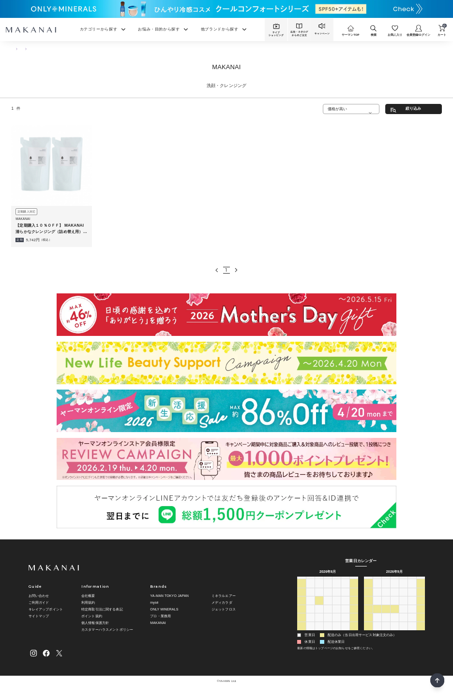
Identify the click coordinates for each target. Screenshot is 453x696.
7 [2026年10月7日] (394, 632)
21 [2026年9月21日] (377, 615)
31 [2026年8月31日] (310, 632)
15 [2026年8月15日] (354, 607)
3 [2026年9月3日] (336, 632)
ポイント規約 (91, 616)
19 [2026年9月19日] (421, 607)
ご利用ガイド (39, 602)
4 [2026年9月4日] (345, 632)
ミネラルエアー (223, 595)
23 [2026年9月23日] (394, 615)
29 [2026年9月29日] (386, 623)
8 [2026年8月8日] (354, 598)
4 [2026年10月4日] (368, 632)
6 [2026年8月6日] (336, 598)
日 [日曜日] (301, 581)
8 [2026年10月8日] (403, 632)
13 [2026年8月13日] (336, 607)
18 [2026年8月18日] (319, 615)
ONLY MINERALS (164, 609)
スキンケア (34, 48)
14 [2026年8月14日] (345, 607)
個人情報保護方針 (95, 622)
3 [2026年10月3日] (421, 623)
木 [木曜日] (336, 581)
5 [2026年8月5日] (328, 598)
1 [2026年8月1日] (354, 590)
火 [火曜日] (319, 581)
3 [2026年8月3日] (310, 598)
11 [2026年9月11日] (412, 598)
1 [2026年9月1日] (319, 632)
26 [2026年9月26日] (421, 615)
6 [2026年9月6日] (368, 598)
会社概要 (88, 595)
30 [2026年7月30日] (336, 590)
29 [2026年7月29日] (328, 590)
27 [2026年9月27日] (368, 623)
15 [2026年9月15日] (386, 607)
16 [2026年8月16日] (301, 615)
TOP (14, 48)
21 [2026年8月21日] (345, 615)
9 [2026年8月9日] (301, 607)
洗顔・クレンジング (64, 48)
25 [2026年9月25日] (412, 615)
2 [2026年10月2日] (412, 623)
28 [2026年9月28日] (377, 623)
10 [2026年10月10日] (421, 632)
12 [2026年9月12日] (421, 598)
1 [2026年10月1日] (403, 623)
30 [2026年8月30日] (301, 632)
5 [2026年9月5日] (354, 632)
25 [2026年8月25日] (319, 623)
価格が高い (337, 109)
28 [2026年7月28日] (319, 590)
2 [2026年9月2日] (328, 632)
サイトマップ (39, 616)
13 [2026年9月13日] (368, 607)
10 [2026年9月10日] (403, 598)
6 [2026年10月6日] (386, 632)
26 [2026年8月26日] (328, 623)
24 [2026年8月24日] (310, 623)
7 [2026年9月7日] (377, 598)
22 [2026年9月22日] (386, 615)
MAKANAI (158, 622)
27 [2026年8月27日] (336, 623)
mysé (154, 602)
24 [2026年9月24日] (403, 615)
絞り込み (414, 108)
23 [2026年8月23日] (301, 623)
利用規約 (88, 602)
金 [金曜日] (345, 581)
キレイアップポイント (46, 609)
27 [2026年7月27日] (310, 590)
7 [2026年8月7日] (345, 598)
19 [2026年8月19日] (328, 615)
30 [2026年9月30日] (394, 623)
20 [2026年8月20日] (336, 615)
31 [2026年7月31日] (345, 590)
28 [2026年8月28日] (345, 623)
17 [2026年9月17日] (403, 607)
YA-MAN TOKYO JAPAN (169, 595)
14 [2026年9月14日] (377, 607)
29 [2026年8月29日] (354, 623)
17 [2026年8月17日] (310, 615)
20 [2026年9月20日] (368, 615)
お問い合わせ (39, 595)
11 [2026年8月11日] (319, 607)
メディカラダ (221, 602)
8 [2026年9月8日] (386, 598)
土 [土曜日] (354, 581)
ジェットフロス (223, 609)
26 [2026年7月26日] (301, 590)
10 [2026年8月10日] (310, 607)
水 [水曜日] (328, 581)
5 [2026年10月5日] (377, 632)
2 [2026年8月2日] (301, 598)
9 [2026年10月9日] (412, 632)
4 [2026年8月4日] (319, 598)
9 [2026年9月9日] (394, 598)
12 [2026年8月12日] (328, 607)
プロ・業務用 (160, 616)
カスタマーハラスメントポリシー (107, 629)
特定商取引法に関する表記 (102, 609)
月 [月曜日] (310, 581)
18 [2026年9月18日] (412, 607)
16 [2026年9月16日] (394, 607)
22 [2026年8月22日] (354, 615)
